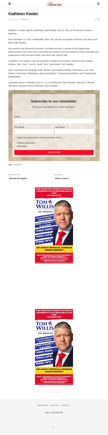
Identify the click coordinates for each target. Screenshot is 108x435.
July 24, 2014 (13, 19)
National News (43, 406)
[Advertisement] (54, 286)
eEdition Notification (26, 143)
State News (55, 406)
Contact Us (66, 406)
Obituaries (25, 19)
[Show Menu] (9, 4)
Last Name (60, 127)
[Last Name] (74, 131)
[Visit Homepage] (54, 3)
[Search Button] (98, 4)
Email (17, 117)
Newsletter (22, 146)
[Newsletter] (15, 146)
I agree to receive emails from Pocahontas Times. (39, 138)
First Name (19, 127)
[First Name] (33, 131)
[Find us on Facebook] (53, 428)
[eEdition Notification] (15, 143)
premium (17, 165)
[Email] (54, 121)
